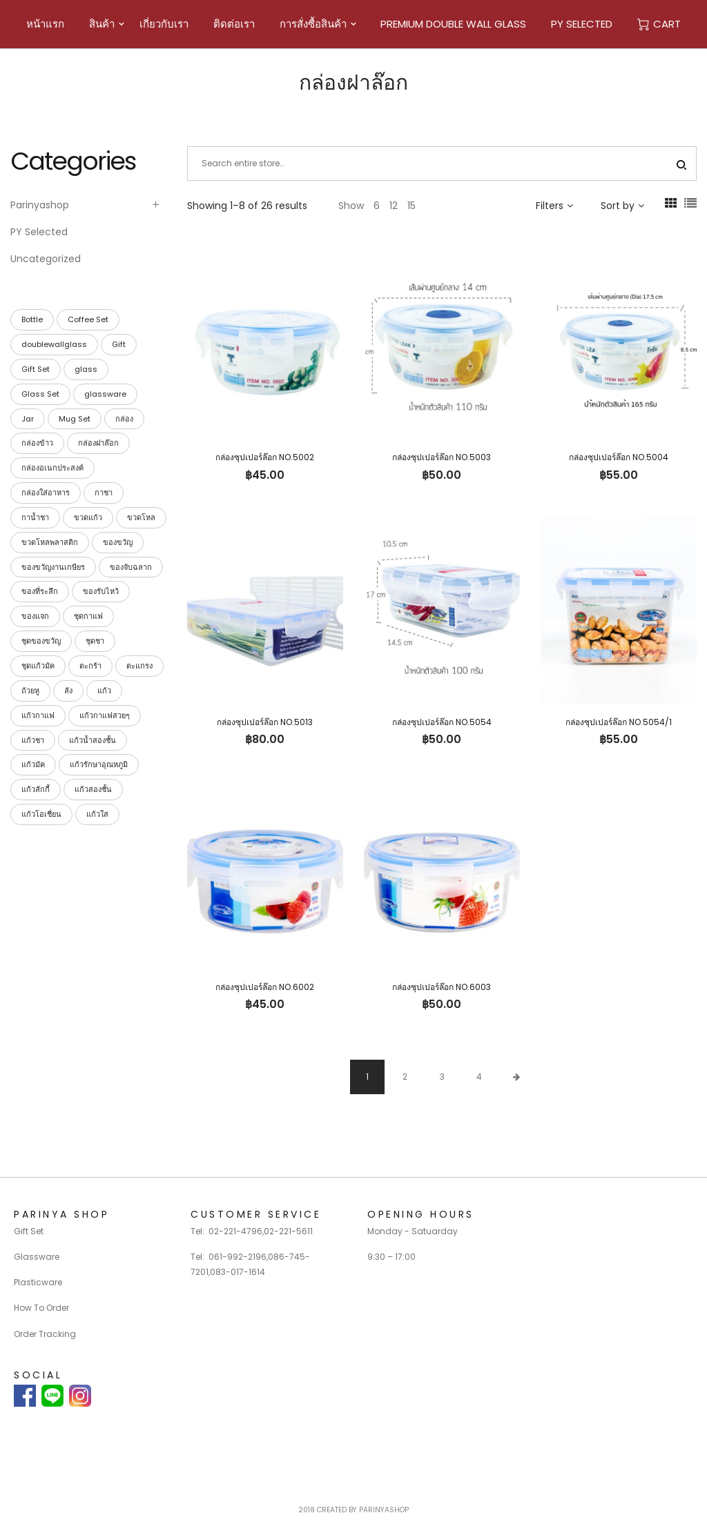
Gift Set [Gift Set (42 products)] (35, 369)
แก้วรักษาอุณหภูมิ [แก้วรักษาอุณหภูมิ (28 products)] (99, 764)
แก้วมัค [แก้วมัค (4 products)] (33, 764)
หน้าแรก (45, 24)
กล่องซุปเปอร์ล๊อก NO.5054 (442, 722)
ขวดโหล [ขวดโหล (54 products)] (141, 517)
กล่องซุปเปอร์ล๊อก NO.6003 (441, 987)
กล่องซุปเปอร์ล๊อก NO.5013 (265, 722)
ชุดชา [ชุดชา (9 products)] (95, 640)
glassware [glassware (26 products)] (105, 393)
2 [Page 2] (405, 1076)
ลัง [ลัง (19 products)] (68, 690)
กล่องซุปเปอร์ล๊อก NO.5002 (264, 457)
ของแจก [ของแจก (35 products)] (35, 616)
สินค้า (102, 24)
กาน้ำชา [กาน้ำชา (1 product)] (35, 517)
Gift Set (28, 1231)
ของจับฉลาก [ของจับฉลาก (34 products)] (131, 567)
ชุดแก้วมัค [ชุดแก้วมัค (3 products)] (38, 665)
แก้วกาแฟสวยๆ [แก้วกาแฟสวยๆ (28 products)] (104, 715)
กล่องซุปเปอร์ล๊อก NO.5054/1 (618, 722)
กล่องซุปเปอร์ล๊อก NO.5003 (441, 457)
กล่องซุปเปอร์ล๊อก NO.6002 (264, 987)
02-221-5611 (288, 1231)
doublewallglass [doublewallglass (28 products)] (54, 344)
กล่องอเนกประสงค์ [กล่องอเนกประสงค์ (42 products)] (52, 467)
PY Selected (581, 24)
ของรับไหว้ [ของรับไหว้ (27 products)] (101, 591)
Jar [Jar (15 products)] (27, 418)
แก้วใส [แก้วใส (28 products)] (97, 814)
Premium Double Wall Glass (453, 24)
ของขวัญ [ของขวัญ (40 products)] (118, 542)
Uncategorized (45, 259)
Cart (659, 24)
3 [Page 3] (442, 1076)
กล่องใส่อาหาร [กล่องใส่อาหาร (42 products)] (45, 492)
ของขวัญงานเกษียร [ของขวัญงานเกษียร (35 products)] (53, 567)
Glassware (36, 1257)
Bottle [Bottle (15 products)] (32, 319)
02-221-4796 (235, 1231)
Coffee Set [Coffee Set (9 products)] (88, 319)
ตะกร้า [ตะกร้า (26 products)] (90, 665)
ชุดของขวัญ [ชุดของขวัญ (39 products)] (41, 640)
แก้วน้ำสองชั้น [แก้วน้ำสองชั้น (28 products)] (92, 740)
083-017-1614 (237, 1272)
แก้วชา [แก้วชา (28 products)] (32, 740)
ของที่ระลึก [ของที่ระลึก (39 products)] (39, 591)
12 (393, 205)
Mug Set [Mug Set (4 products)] (74, 418)
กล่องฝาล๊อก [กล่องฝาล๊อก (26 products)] (98, 442)
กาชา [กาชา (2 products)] (104, 492)
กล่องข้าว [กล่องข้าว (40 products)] (37, 442)
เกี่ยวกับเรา (163, 24)
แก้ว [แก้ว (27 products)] (104, 690)
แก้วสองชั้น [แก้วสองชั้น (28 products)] (93, 789)
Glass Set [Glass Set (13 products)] (40, 393)
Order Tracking (45, 1334)
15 (411, 205)
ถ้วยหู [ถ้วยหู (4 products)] (30, 690)
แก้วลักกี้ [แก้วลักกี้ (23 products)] (35, 789)
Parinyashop (39, 205)
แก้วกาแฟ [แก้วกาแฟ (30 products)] (38, 715)
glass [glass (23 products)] (86, 369)
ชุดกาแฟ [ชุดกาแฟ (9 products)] (88, 616)
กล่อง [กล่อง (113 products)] (124, 418)
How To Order (41, 1308)
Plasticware (38, 1282)
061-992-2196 (238, 1257)
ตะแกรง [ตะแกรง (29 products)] (139, 665)
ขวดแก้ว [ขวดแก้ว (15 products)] (88, 517)
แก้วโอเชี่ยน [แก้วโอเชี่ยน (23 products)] (41, 814)
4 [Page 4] (479, 1076)
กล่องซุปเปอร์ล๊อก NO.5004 (618, 457)
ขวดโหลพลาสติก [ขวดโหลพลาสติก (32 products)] (49, 542)
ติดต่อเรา (234, 24)
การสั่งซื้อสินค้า (313, 24)
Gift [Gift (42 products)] (119, 344)
